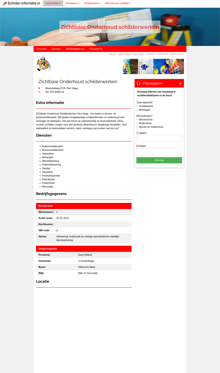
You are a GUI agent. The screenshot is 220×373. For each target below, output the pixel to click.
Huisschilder (53, 3)
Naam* (141, 133)
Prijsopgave (95, 49)
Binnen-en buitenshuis (151, 127)
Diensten (56, 49)
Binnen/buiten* (144, 116)
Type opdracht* (144, 102)
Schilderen (72, 3)
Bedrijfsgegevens (75, 49)
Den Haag (138, 54)
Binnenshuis (145, 119)
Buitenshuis (145, 123)
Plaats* (141, 146)
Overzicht (41, 49)
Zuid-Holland (124, 54)
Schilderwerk (92, 3)
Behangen (144, 109)
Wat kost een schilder (117, 3)
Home (112, 54)
